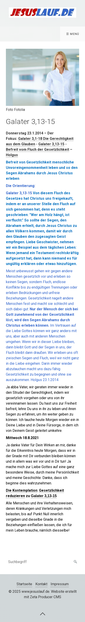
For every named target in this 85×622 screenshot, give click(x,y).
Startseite (24, 584)
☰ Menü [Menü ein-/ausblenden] (72, 34)
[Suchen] (75, 562)
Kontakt (41, 584)
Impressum (60, 584)
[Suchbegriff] (42, 562)
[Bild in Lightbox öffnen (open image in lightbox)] (42, 77)
